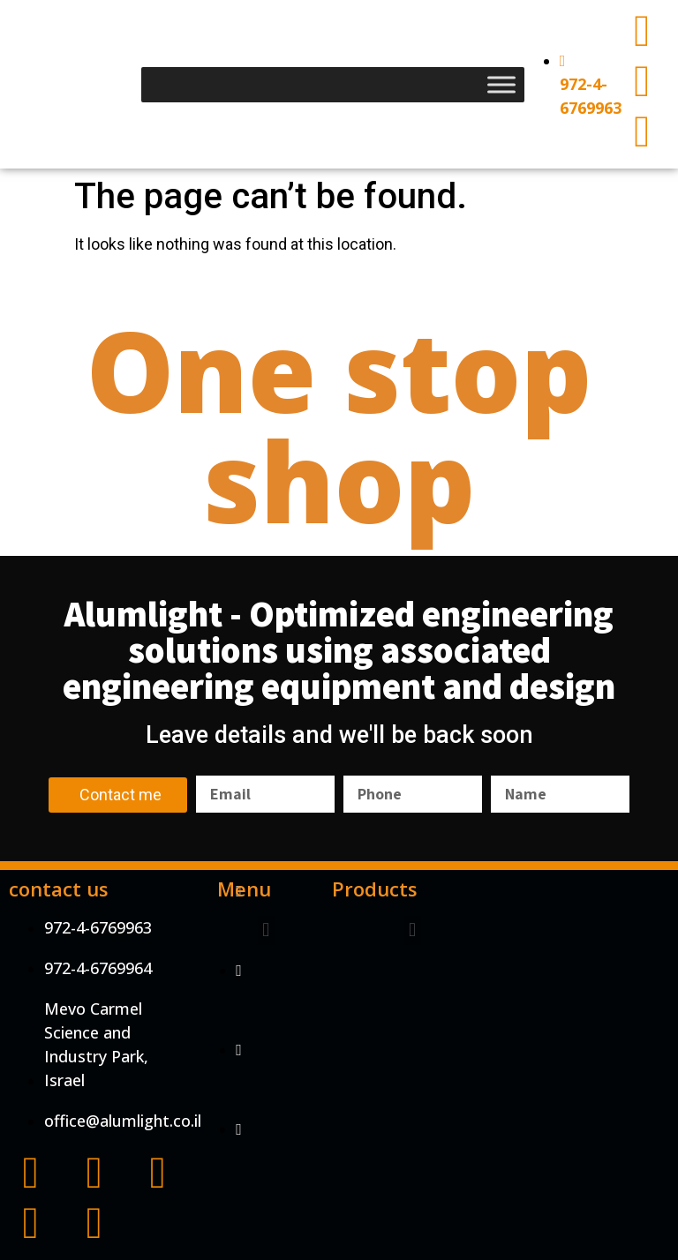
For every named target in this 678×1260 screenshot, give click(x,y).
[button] (266, 930)
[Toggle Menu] (501, 84)
